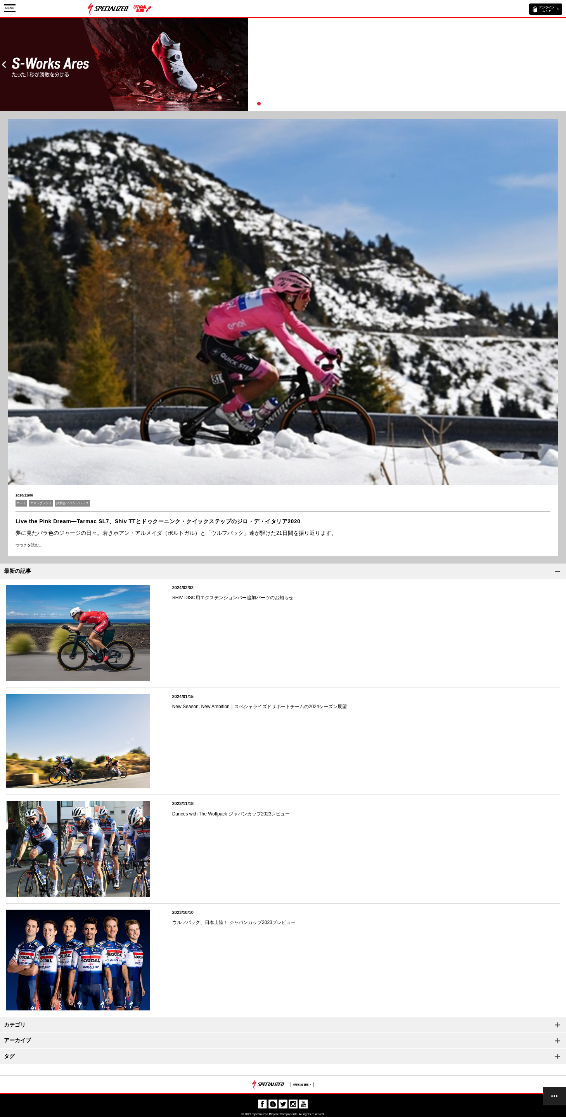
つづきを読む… (29, 545)
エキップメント (41, 503)
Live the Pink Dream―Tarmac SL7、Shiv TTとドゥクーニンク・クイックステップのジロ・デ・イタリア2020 (158, 521)
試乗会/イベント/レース (72, 503)
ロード (21, 503)
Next (562, 64)
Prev (4, 64)
